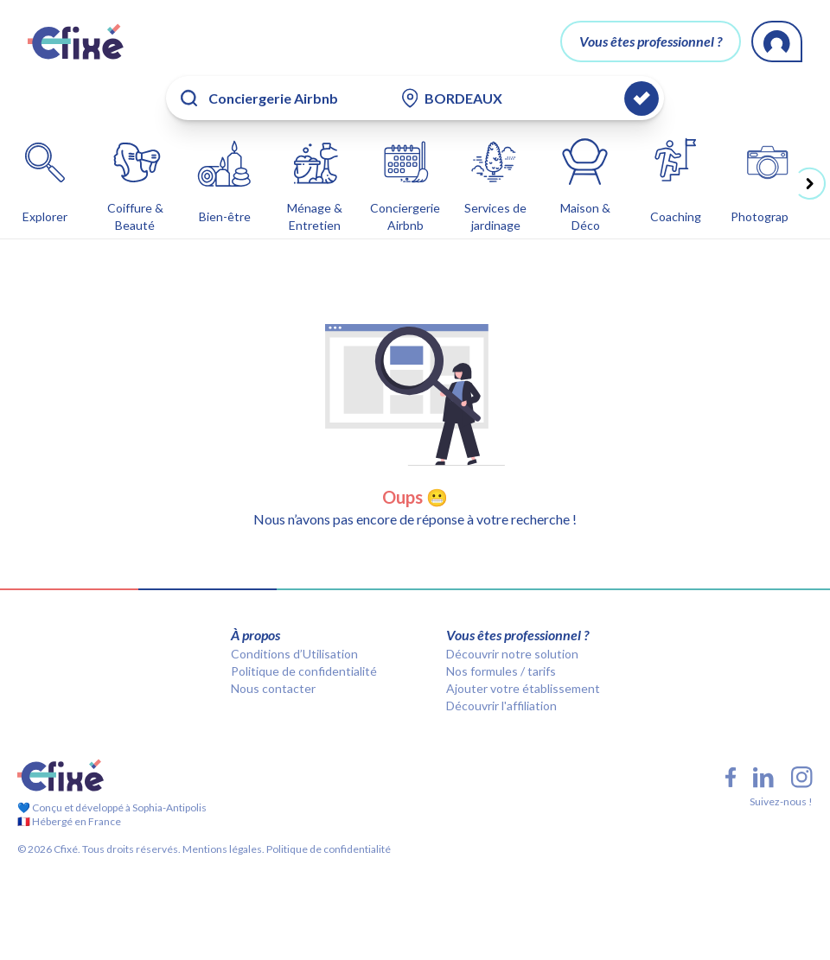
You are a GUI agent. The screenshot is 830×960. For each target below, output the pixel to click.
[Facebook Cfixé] (730, 777)
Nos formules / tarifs (501, 671)
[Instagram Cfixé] (802, 777)
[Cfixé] (76, 41)
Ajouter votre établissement (523, 688)
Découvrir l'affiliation (501, 705)
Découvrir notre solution (512, 653)
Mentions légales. (223, 848)
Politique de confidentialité (304, 671)
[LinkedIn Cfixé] (763, 777)
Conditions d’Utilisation (294, 653)
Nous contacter (273, 688)
